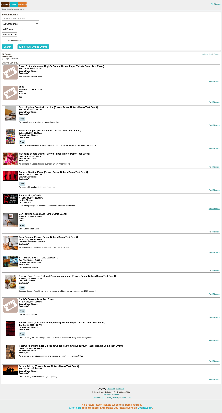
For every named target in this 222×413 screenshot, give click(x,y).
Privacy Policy (112, 398)
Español (111, 388)
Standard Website (111, 394)
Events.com (145, 407)
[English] (102, 388)
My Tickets (216, 4)
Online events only (16, 41)
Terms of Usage (98, 398)
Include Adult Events (211, 54)
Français (120, 388)
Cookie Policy (124, 398)
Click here (75, 407)
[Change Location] (10, 58)
